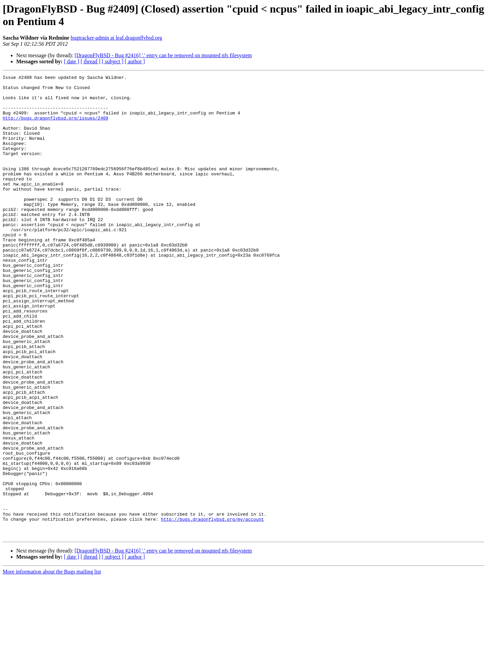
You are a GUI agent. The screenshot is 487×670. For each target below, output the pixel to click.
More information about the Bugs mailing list (52, 664)
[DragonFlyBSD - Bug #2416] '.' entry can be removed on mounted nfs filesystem (163, 55)
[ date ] (71, 61)
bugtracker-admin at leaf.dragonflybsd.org (116, 38)
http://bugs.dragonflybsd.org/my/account (212, 608)
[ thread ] (90, 61)
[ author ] (135, 61)
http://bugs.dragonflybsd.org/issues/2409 (55, 127)
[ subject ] (112, 61)
